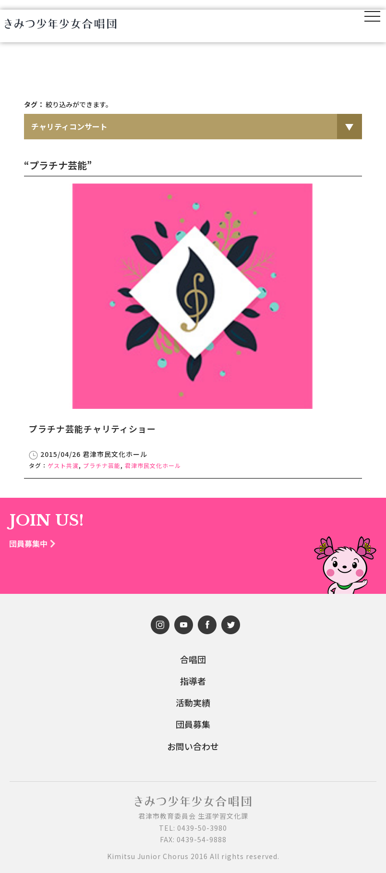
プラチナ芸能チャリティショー (92, 428)
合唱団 (193, 659)
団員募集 (193, 724)
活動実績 (193, 703)
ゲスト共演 (63, 465)
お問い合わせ (193, 746)
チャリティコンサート (69, 126)
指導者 (193, 681)
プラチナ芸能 (102, 465)
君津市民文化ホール (153, 465)
